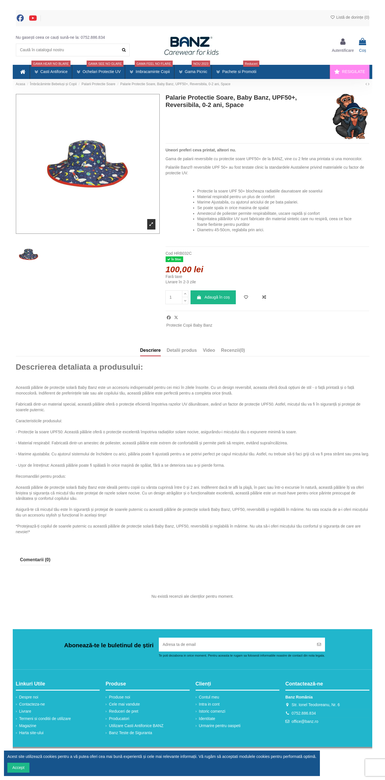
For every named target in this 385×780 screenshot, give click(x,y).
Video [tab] (209, 350)
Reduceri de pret (123, 711)
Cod (169, 253)
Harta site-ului (31, 732)
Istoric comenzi (212, 711)
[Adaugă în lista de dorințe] (246, 297)
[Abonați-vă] (319, 645)
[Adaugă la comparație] (264, 297)
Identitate (207, 718)
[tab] (233, 351)
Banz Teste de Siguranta (130, 732)
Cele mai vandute (124, 704)
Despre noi (28, 697)
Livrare (25, 711)
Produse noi (119, 697)
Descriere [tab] (150, 350)
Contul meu (209, 697)
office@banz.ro (305, 721)
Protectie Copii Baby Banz (189, 325)
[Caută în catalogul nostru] (124, 50)
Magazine (28, 725)
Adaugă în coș (213, 297)
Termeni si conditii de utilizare (45, 718)
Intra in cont (209, 704)
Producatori (119, 718)
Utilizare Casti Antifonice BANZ (136, 725)
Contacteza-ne (32, 704)
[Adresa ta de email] (236, 645)
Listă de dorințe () (349, 17)
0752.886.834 (93, 37)
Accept (18, 767)
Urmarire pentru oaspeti (220, 725)
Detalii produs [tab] (182, 350)
